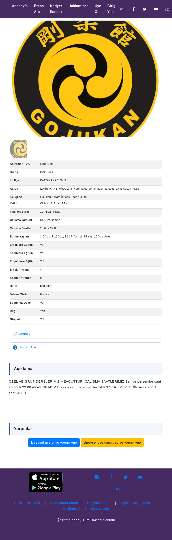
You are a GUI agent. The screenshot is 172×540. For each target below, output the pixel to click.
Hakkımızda (79, 6)
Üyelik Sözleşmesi (135, 503)
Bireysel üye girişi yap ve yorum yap (112, 442)
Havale (44, 294)
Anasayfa (20, 6)
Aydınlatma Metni (64, 503)
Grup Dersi (47, 163)
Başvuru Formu (99, 503)
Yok (42, 261)
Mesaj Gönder (27, 334)
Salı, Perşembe (50, 220)
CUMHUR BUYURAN (53, 203)
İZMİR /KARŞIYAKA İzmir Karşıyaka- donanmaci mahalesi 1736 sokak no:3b (89, 188)
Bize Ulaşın (100, 508)
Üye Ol (98, 9)
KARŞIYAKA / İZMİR (53, 180)
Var (42, 244)
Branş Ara (39, 9)
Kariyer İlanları (56, 9)
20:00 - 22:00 (48, 228)
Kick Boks (46, 172)
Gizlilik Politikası (27, 503)
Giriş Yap (111, 9)
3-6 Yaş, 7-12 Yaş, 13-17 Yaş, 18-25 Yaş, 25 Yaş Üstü (75, 236)
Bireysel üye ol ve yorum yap (54, 442)
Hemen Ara (24, 347)
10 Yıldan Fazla (50, 211)
